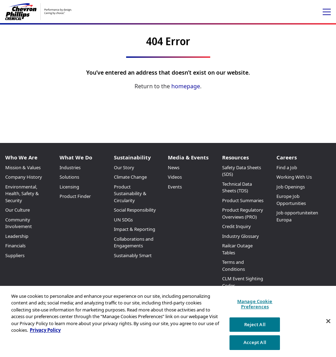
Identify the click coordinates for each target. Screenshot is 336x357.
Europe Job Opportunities (291, 199)
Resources (235, 157)
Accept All (255, 342)
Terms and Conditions (233, 265)
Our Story (124, 167)
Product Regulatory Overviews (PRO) (242, 213)
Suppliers (15, 255)
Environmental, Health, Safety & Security (22, 194)
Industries (70, 167)
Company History (23, 177)
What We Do (76, 157)
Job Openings (290, 187)
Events (175, 187)
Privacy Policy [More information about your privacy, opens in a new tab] (45, 330)
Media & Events (188, 157)
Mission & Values (23, 167)
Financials (15, 245)
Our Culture (17, 210)
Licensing (69, 187)
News (173, 167)
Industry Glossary (240, 236)
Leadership (16, 236)
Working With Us (294, 177)
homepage (185, 86)
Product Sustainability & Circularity (130, 194)
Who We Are (21, 157)
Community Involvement (18, 223)
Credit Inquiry (236, 226)
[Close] (328, 321)
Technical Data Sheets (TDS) (237, 187)
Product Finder (75, 196)
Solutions (69, 177)
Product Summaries (242, 200)
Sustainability (132, 157)
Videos (175, 177)
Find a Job (286, 167)
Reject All (255, 324)
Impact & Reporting (134, 229)
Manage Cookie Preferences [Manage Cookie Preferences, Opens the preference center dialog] (255, 304)
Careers (286, 157)
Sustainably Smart (133, 255)
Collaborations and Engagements (133, 242)
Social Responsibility (135, 210)
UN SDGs (123, 220)
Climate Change (130, 177)
